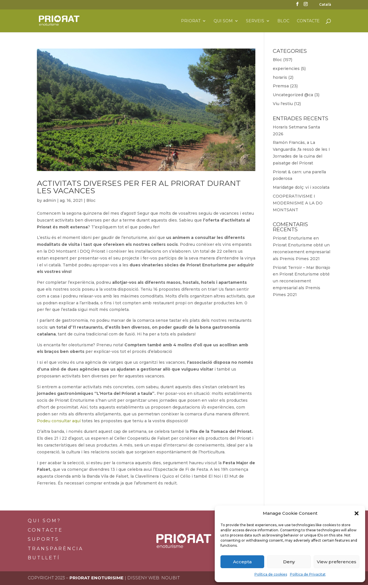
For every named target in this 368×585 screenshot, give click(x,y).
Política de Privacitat (308, 574)
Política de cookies (270, 574)
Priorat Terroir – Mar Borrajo (301, 267)
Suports (43, 539)
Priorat (190, 21)
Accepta (242, 561)
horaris (280, 77)
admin (49, 200)
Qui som (223, 21)
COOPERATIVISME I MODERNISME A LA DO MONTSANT (298, 203)
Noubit (170, 577)
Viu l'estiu (283, 103)
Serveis (255, 21)
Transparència (55, 548)
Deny (289, 561)
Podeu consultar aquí (59, 420)
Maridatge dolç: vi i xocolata (301, 187)
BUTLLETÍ (44, 557)
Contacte (308, 21)
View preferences (336, 561)
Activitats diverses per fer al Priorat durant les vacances (139, 187)
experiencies (286, 68)
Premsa (281, 86)
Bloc (283, 21)
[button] (356, 513)
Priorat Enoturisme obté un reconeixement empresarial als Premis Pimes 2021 (301, 251)
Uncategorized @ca (293, 94)
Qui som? (44, 520)
